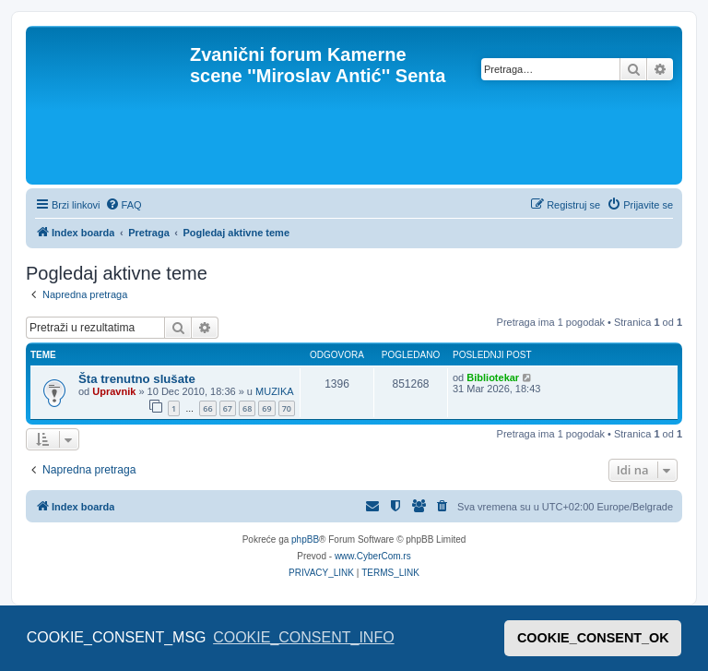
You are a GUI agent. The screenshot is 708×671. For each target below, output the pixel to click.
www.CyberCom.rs (373, 556)
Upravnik (114, 391)
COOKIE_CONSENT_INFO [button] (303, 637)
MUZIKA (274, 391)
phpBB (305, 539)
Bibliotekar (492, 377)
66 (207, 408)
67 (227, 408)
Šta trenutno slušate (136, 379)
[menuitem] (123, 205)
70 (286, 408)
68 (247, 408)
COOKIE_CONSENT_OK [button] (593, 637)
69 (266, 408)
